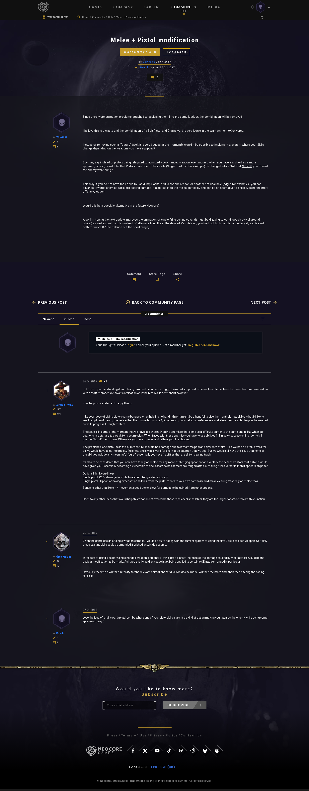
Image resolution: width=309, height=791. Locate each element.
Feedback (177, 53)
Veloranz (149, 63)
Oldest (70, 321)
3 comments (154, 316)
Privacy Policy (164, 737)
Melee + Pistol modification (118, 341)
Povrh (144, 68)
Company (123, 7)
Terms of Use (134, 737)
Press (112, 737)
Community (183, 7)
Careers (152, 7)
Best (89, 321)
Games (96, 7)
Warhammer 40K (140, 53)
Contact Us (191, 737)
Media (213, 7)
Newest (48, 321)
